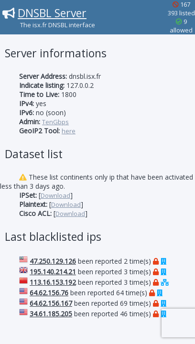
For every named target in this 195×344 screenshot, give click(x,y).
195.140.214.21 (53, 271)
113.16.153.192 (53, 282)
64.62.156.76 (49, 292)
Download (55, 195)
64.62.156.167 (51, 303)
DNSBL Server (52, 13)
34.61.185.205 (51, 313)
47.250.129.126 (53, 261)
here (69, 131)
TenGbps (55, 122)
